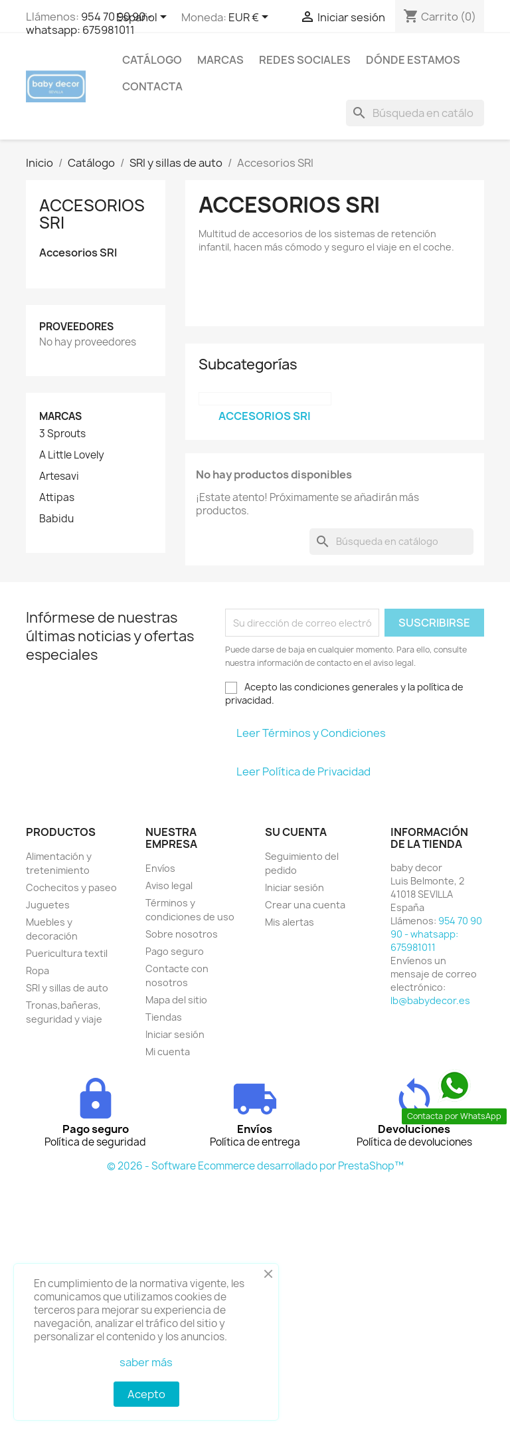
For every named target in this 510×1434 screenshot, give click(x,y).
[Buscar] (415, 113)
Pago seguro (174, 951)
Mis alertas (289, 922)
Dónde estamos (413, 59)
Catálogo (152, 59)
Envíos (160, 868)
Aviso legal (169, 885)
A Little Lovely (71, 455)
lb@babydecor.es (430, 1000)
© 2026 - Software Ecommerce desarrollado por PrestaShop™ (255, 1166)
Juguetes (48, 904)
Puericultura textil (67, 953)
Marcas (220, 59)
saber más (146, 1362)
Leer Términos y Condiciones (311, 733)
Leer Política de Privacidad (303, 771)
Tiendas (163, 1017)
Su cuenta (296, 832)
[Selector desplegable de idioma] (143, 18)
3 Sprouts (62, 434)
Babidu (56, 519)
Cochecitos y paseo (71, 887)
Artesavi (59, 476)
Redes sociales (305, 59)
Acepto (146, 1394)
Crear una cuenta (305, 904)
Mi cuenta (167, 1051)
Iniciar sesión (175, 1034)
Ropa (37, 970)
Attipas (56, 497)
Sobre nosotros (181, 934)
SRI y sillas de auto (67, 987)
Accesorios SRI (92, 214)
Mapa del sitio (176, 999)
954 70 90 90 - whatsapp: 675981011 (89, 23)
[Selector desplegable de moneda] (250, 18)
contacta (152, 86)
